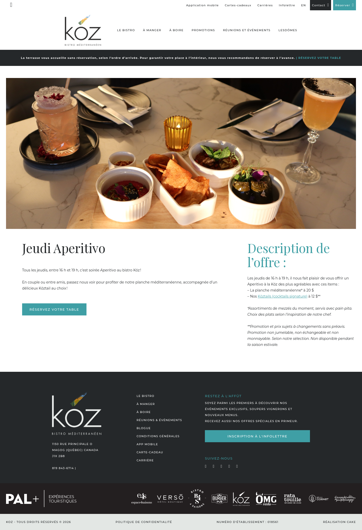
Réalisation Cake (339, 522)
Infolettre (287, 5)
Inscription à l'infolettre (258, 436)
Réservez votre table (54, 309)
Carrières (265, 5)
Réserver (342, 5)
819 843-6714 (63, 468)
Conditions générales (158, 436)
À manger (152, 30)
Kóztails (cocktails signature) (282, 296)
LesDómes (288, 30)
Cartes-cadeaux (238, 5)
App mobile (147, 444)
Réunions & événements (159, 420)
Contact (318, 5)
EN (303, 5)
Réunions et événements (246, 30)
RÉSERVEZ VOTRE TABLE (319, 58)
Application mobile (202, 5)
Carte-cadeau (150, 452)
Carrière (145, 460)
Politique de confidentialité (144, 522)
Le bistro (126, 30)
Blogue (144, 428)
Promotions (203, 30)
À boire (176, 30)
